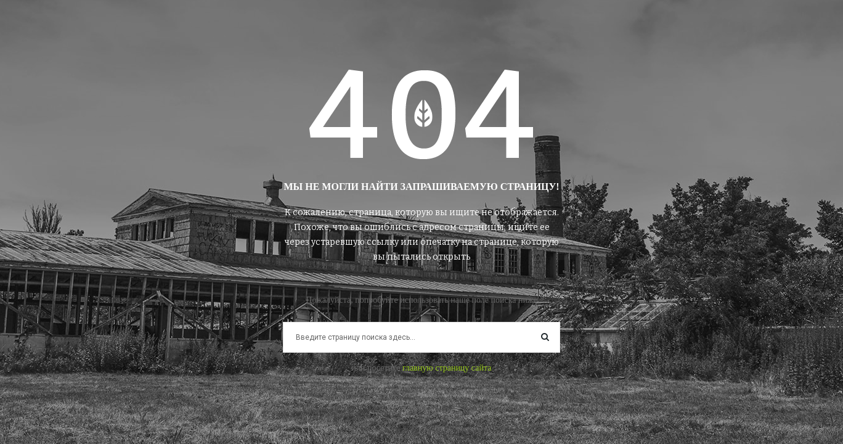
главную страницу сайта (447, 367)
